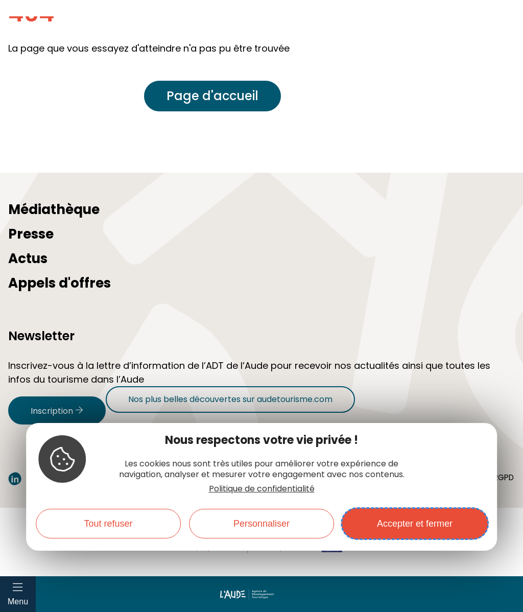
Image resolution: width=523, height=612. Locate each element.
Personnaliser (261, 524)
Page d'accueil (212, 95)
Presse (31, 234)
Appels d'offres (59, 283)
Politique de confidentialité (262, 489)
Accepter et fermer (415, 524)
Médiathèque (54, 209)
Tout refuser (108, 524)
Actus (27, 258)
